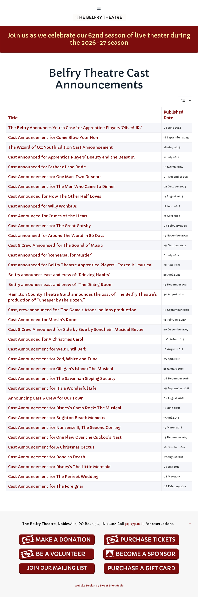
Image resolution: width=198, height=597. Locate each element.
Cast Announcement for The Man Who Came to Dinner (61, 186)
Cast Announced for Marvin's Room (42, 319)
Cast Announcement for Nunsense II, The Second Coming (64, 427)
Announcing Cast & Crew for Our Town (45, 398)
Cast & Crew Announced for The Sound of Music (55, 245)
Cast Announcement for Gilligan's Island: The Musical (60, 368)
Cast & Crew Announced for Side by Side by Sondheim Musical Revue (75, 329)
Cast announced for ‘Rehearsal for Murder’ (50, 255)
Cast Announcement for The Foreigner (45, 486)
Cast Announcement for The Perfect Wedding (53, 476)
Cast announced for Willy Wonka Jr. (42, 206)
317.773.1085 (134, 524)
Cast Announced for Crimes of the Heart (48, 216)
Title (12, 117)
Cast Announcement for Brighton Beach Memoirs (56, 417)
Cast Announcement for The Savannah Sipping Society (61, 378)
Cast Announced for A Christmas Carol (45, 339)
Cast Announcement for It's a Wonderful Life (52, 388)
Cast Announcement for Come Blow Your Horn (53, 137)
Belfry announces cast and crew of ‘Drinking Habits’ (59, 274)
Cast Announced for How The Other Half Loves (54, 196)
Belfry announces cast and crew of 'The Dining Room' (60, 284)
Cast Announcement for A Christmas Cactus (51, 447)
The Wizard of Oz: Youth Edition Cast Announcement (60, 147)
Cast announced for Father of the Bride (47, 166)
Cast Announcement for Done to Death (46, 457)
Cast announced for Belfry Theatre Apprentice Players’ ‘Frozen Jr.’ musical (80, 265)
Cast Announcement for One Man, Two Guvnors (54, 176)
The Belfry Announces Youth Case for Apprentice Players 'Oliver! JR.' (75, 127)
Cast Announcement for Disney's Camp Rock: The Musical (64, 407)
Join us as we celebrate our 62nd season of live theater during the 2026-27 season (99, 39)
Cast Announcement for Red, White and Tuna (53, 358)
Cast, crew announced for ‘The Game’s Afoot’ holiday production (72, 309)
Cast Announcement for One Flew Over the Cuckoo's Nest (65, 437)
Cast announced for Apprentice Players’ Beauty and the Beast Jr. (71, 157)
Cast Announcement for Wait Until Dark (47, 349)
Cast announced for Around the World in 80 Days (56, 235)
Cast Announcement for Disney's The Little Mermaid (59, 466)
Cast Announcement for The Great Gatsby (49, 225)
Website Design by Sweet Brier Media (99, 585)
